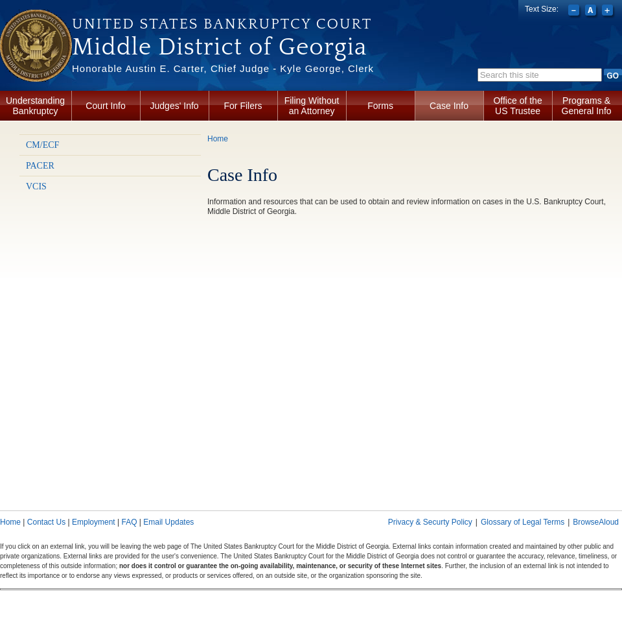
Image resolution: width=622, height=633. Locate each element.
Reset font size (592, 12)
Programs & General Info (587, 105)
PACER (40, 166)
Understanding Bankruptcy (35, 105)
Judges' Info (174, 106)
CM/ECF (42, 145)
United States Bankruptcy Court (222, 24)
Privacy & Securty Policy (430, 522)
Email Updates (168, 522)
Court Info (105, 106)
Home (217, 138)
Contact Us (46, 522)
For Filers (243, 106)
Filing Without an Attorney (312, 105)
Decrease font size (575, 12)
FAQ (129, 522)
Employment (93, 522)
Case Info (449, 106)
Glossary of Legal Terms (522, 522)
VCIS (36, 186)
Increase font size (609, 12)
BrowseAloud (596, 522)
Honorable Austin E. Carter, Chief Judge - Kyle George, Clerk (223, 68)
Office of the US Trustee (517, 105)
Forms (380, 106)
